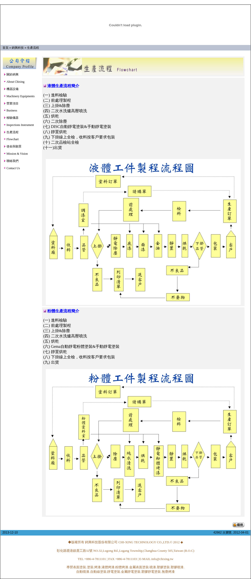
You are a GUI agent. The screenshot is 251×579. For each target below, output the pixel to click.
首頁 (5, 47)
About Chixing (14, 81)
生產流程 (33, 47)
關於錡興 (11, 74)
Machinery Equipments (19, 96)
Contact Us (12, 168)
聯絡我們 (11, 161)
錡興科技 (18, 47)
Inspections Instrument (19, 125)
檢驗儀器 (11, 117)
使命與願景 (13, 146)
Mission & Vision (16, 153)
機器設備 (11, 89)
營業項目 (11, 103)
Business (10, 110)
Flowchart (11, 139)
